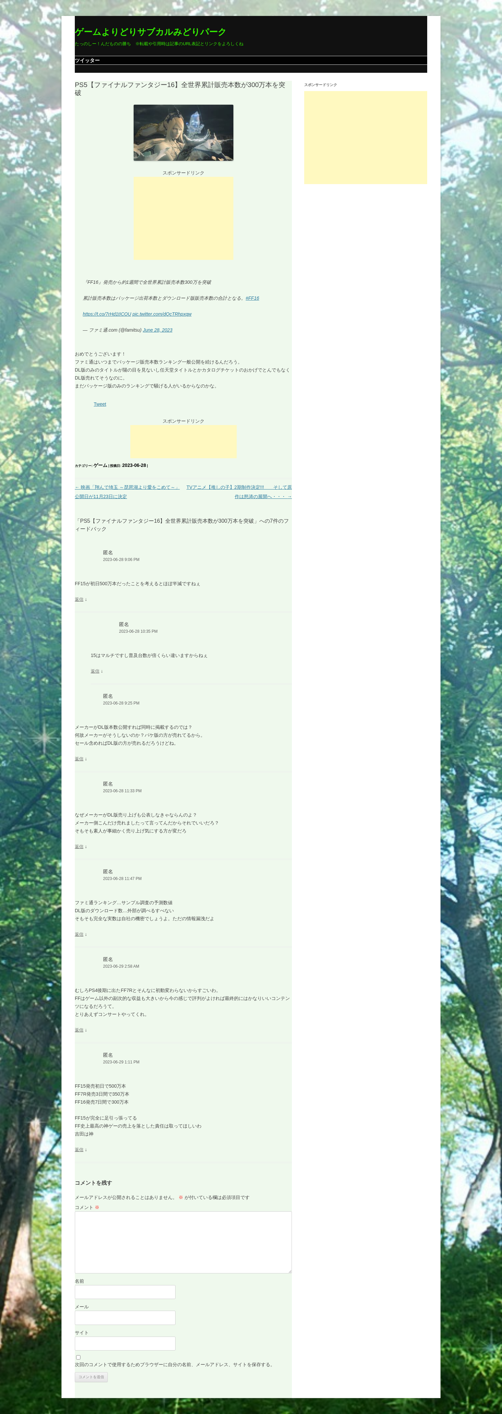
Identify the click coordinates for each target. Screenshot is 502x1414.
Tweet (100, 404)
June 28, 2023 (158, 330)
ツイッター (87, 60)
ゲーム (100, 465)
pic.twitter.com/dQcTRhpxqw (161, 314)
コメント (87, 1207)
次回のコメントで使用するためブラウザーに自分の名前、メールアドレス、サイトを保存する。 (175, 1364)
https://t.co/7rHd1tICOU (107, 314)
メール (82, 1306)
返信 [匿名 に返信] (79, 599)
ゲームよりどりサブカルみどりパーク (151, 32)
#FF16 (252, 298)
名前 (79, 1281)
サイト (82, 1332)
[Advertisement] (183, 218)
